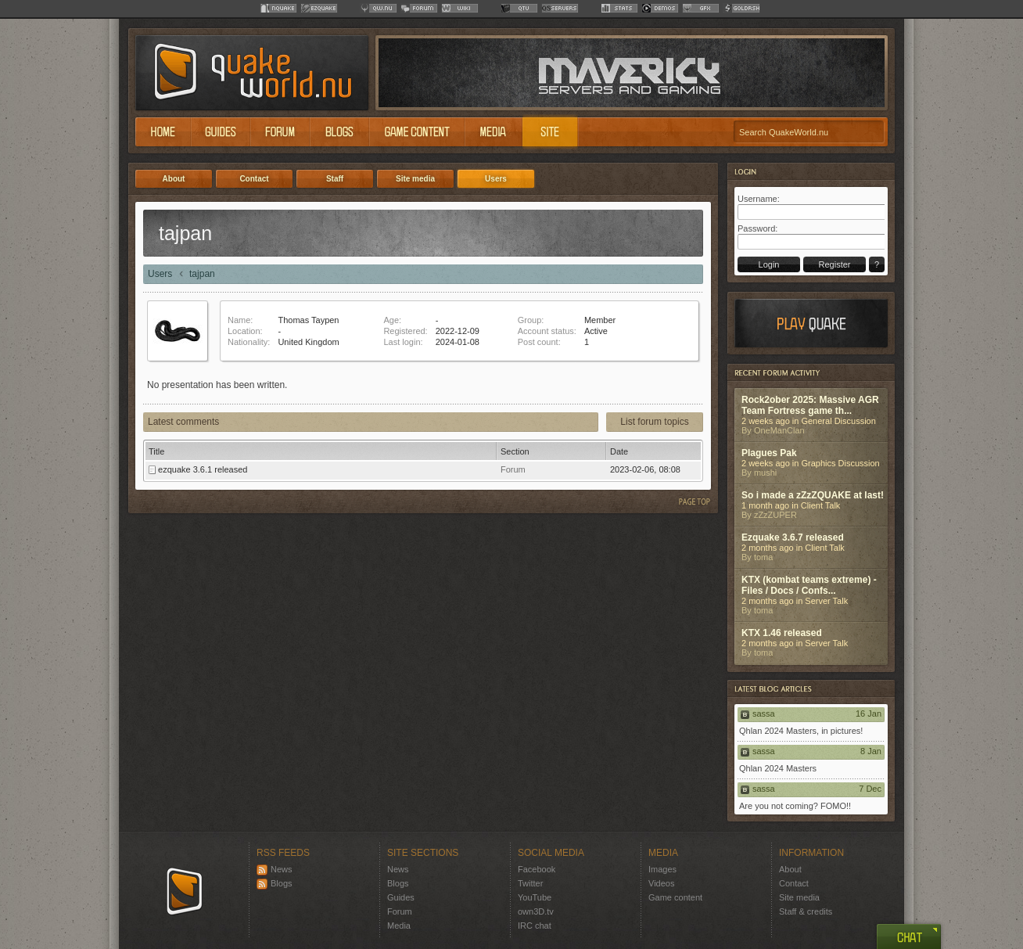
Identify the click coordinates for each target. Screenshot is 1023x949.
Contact (794, 883)
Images (662, 869)
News (275, 869)
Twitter (530, 883)
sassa (763, 713)
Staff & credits (805, 911)
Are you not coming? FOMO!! (795, 806)
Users (160, 273)
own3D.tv (536, 911)
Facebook (536, 869)
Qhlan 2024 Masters (778, 768)
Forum (399, 911)
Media (399, 925)
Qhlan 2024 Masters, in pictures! (801, 730)
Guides (401, 897)
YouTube (534, 897)
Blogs (275, 883)
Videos (661, 883)
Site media (799, 897)
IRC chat (534, 925)
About (790, 869)
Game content (675, 897)
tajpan (202, 273)
